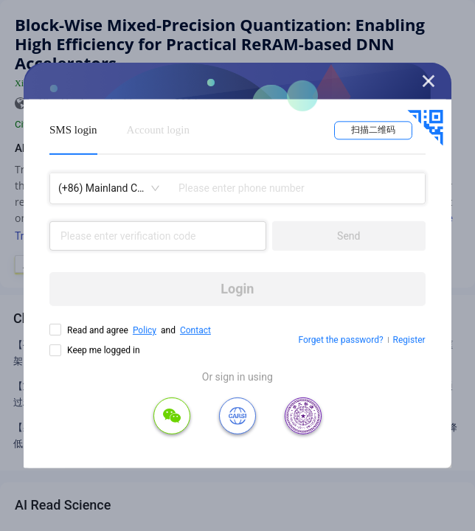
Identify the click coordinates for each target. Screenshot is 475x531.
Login (237, 288)
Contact (195, 330)
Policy (144, 330)
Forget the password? (341, 340)
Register (409, 340)
